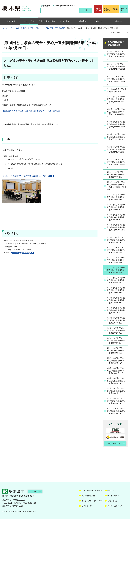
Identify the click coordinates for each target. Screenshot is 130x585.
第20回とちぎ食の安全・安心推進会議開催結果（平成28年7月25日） (116, 217)
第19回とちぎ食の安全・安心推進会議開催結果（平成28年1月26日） (116, 256)
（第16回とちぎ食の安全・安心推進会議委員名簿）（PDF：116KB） (31, 111)
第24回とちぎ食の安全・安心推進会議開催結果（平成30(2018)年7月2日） (116, 243)
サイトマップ (87, 572)
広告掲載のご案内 (113, 509)
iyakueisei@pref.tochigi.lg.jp (22, 253)
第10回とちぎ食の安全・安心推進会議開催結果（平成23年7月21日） (116, 359)
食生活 (23, 28)
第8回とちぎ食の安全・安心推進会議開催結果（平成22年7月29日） (116, 398)
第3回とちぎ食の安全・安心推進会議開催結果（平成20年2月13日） (116, 411)
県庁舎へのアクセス (115, 572)
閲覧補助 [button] (46, 6)
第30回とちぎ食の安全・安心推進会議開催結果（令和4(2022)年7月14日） (116, 127)
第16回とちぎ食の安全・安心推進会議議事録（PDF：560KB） (29, 176)
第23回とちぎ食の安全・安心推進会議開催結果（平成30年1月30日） (116, 205)
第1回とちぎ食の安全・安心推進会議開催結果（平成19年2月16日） (116, 462)
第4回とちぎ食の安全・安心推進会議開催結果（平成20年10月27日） (117, 423)
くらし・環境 (14, 28)
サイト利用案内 (113, 561)
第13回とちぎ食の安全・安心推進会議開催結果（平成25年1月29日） (116, 333)
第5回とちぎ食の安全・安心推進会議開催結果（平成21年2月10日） (116, 475)
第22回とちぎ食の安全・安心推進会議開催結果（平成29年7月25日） (116, 179)
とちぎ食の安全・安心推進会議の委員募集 (116, 91)
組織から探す (124, 9)
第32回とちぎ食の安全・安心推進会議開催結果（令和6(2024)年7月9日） (116, 102)
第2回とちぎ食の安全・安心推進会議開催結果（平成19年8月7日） (116, 449)
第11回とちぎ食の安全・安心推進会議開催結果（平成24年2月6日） (116, 346)
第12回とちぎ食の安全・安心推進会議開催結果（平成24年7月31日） (116, 230)
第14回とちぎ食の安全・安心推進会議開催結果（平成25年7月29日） (116, 320)
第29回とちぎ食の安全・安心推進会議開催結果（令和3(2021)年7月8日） (116, 153)
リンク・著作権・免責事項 (92, 556)
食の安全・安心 (34, 28)
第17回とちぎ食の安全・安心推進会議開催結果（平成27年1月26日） (116, 282)
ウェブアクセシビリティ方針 (92, 566)
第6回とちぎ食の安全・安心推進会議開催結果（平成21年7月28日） (116, 436)
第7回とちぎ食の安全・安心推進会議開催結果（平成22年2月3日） (116, 385)
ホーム (4, 28)
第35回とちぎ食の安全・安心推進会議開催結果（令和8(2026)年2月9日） (116, 55)
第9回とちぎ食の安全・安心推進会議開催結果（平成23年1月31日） (116, 372)
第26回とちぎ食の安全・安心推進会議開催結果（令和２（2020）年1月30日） (116, 192)
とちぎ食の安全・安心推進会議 (53, 28)
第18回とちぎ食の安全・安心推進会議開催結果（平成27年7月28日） (116, 269)
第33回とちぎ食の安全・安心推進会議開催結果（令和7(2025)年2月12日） (116, 81)
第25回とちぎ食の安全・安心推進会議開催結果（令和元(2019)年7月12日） (116, 140)
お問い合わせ (112, 566)
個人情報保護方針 (88, 561)
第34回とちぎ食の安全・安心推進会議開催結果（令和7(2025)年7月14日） (116, 68)
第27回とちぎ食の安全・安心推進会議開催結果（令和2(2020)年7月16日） (116, 166)
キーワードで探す (43, 10)
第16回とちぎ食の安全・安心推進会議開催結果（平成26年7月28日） (116, 295)
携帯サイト (111, 556)
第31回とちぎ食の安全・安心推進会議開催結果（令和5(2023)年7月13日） (116, 114)
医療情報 (115, 9)
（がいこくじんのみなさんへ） (70, 6)
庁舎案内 (36, 557)
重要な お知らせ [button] (98, 9)
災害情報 (107, 9)
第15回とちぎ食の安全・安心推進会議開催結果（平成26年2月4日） (116, 308)
